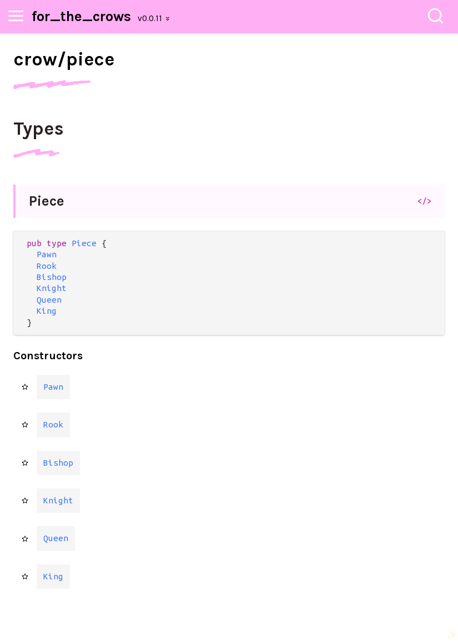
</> (424, 200)
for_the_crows (81, 16)
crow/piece (63, 59)
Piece (46, 201)
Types (38, 129)
